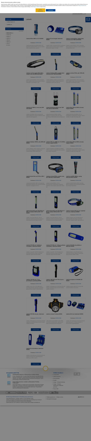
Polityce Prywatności (82, 5)
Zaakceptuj (50, 10)
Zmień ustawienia (40, 10)
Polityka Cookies (36, 6)
